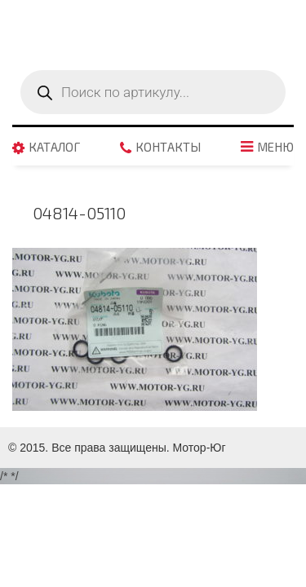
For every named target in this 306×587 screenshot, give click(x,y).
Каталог (54, 147)
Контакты (168, 147)
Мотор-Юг (199, 447)
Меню (275, 147)
